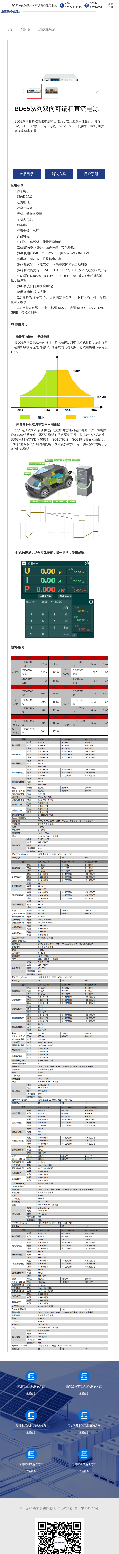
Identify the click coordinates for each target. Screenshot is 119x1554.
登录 (110, 3)
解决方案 (59, 174)
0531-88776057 (96, 5)
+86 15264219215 (73, 5)
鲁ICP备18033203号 (86, 1508)
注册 (110, 7)
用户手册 (91, 174)
